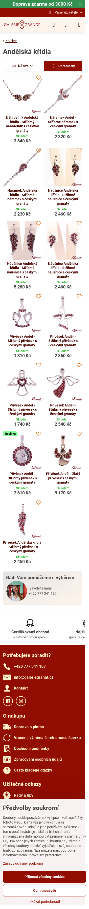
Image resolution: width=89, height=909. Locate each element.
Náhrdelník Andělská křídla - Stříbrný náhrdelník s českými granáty (22, 124)
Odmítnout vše (44, 890)
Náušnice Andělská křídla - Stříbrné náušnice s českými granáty (63, 196)
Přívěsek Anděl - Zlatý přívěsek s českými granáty (63, 478)
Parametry (63, 66)
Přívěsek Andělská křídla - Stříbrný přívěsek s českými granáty (22, 546)
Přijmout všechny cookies (44, 877)
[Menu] (79, 25)
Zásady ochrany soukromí (23, 863)
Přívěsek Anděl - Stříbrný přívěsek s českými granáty (22, 341)
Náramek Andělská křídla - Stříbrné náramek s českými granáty (22, 196)
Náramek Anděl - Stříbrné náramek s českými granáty (63, 122)
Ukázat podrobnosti (44, 902)
